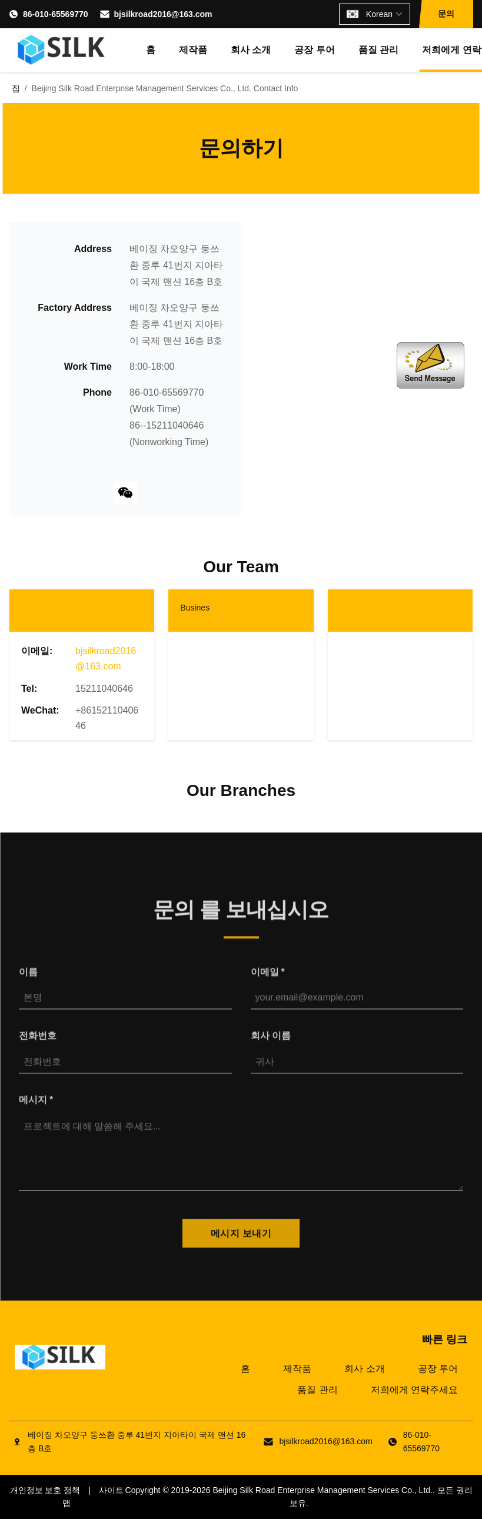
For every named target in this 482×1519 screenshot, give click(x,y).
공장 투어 (314, 50)
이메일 (268, 981)
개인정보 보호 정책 (45, 1490)
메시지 (36, 1109)
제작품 (193, 50)
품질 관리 (378, 50)
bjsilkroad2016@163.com (163, 14)
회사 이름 (271, 1045)
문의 (446, 13)
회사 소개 (251, 50)
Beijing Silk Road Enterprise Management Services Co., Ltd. (322, 1490)
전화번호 (37, 1045)
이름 (28, 981)
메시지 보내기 (241, 1242)
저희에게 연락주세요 (414, 1390)
